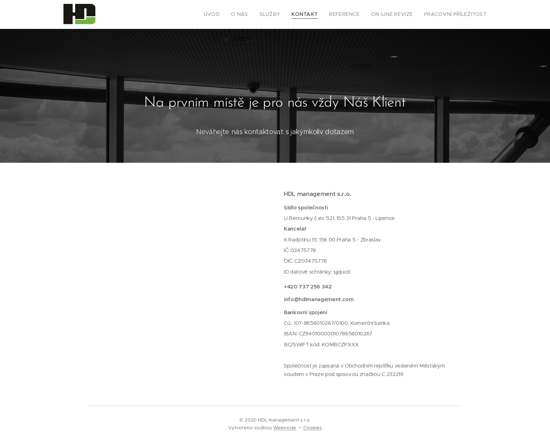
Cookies (312, 428)
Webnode (284, 428)
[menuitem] (233, 14)
